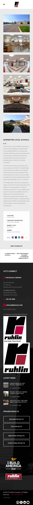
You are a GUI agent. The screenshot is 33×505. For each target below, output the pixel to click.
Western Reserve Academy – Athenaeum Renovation (22, 256)
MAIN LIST (19, 246)
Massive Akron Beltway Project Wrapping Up (17, 384)
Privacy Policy (6, 497)
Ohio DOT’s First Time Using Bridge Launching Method (19, 401)
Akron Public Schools (10, 254)
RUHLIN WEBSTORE (17, 494)
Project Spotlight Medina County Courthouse (18, 392)
